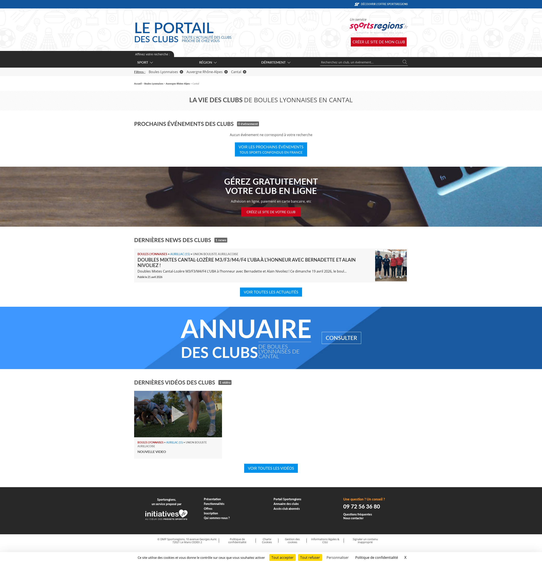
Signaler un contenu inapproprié (365, 541)
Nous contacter (353, 518)
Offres (208, 508)
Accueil (138, 83)
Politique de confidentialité (237, 541)
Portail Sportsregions (287, 499)
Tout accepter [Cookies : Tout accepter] (282, 557)
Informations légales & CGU (325, 541)
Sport (145, 62)
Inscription (211, 513)
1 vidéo (224, 382)
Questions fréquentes (357, 514)
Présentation (212, 499)
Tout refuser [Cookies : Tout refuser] (310, 557)
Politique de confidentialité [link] (376, 557)
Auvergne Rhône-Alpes (207, 72)
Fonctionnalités (214, 504)
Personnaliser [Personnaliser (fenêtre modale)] (338, 557)
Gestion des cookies (292, 541)
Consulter (341, 337)
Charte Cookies (267, 541)
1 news (220, 240)
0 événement (248, 124)
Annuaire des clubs (286, 504)
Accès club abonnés (287, 508)
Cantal (238, 72)
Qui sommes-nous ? (217, 518)
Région (207, 62)
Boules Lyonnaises (166, 72)
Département (275, 62)
